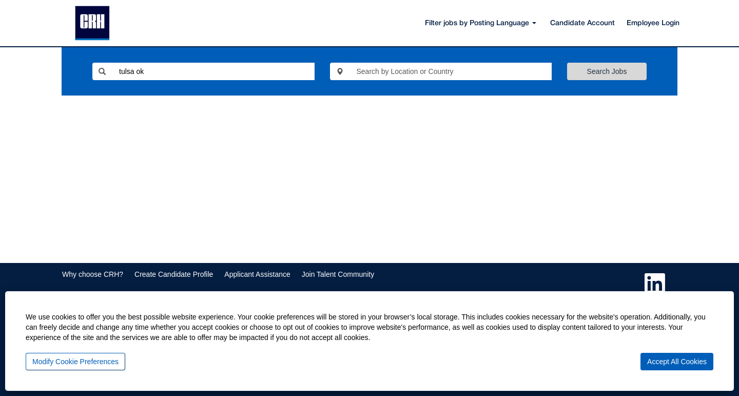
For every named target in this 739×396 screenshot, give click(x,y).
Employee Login (653, 23)
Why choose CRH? (92, 274)
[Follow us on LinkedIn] (655, 284)
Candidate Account (582, 23)
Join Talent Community (338, 274)
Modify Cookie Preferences (75, 361)
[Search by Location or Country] (450, 71)
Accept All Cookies (677, 361)
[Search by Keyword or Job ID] (213, 71)
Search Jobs (607, 71)
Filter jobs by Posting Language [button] (480, 23)
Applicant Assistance (257, 274)
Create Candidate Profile (173, 274)
